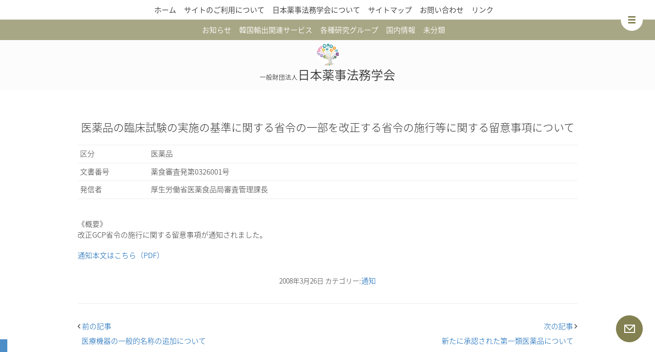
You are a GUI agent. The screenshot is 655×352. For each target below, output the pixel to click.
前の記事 (94, 326)
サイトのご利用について (224, 9)
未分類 (434, 29)
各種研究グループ (349, 29)
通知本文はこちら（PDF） (121, 255)
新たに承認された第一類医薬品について (507, 340)
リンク (482, 9)
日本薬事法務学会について (316, 9)
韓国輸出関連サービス (275, 29)
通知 (368, 280)
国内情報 (400, 29)
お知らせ (216, 29)
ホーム (165, 9)
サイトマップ (390, 9)
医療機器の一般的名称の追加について (144, 340)
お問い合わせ (442, 9)
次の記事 (560, 326)
